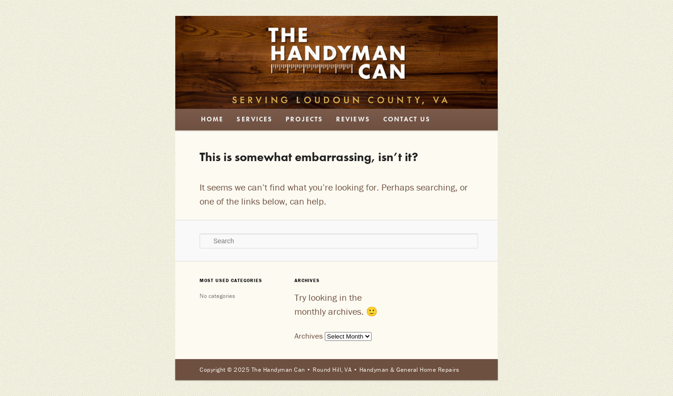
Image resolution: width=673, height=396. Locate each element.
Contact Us (406, 119)
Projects (304, 119)
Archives (308, 336)
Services (254, 119)
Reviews (353, 119)
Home (212, 119)
